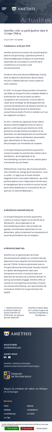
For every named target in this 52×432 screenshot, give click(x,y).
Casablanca (32, 409)
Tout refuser (27, 428)
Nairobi (30, 406)
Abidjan (7, 409)
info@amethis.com (12, 347)
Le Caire (31, 413)
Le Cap (7, 417)
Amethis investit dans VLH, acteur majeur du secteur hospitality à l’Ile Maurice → (38, 311)
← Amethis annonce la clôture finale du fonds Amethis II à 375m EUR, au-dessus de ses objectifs (14, 312)
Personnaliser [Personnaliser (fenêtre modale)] (42, 428)
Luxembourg (9, 413)
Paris (6, 406)
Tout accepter (12, 428)
